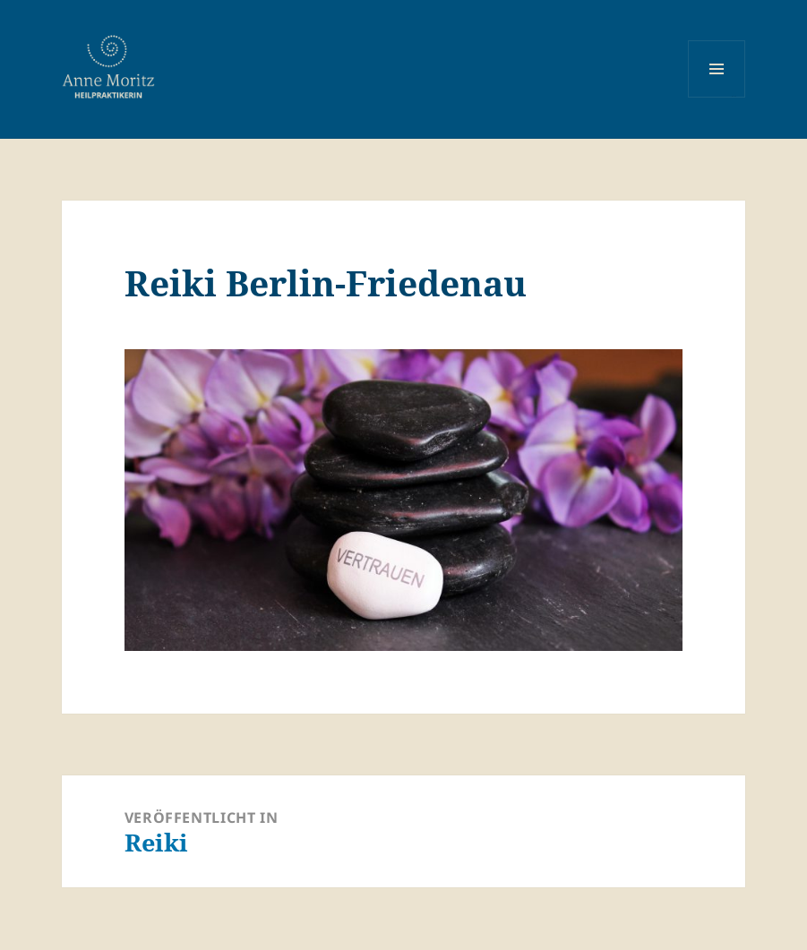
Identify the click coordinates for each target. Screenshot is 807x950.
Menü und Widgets (717, 97)
